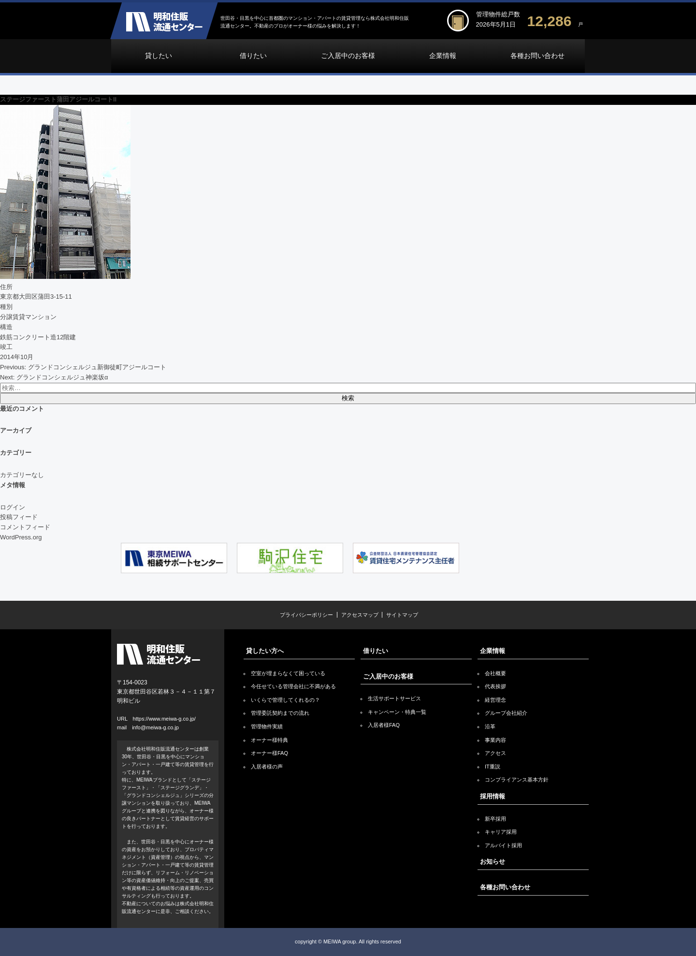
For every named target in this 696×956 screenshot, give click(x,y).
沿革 (490, 726)
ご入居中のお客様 (348, 55)
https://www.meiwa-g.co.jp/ (164, 719)
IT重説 (492, 766)
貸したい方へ (265, 650)
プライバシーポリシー (306, 615)
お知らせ (492, 861)
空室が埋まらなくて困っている (288, 673)
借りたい (253, 55)
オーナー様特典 (269, 740)
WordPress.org (21, 537)
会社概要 (495, 673)
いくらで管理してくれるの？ (285, 700)
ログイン (12, 507)
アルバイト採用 (503, 845)
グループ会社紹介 (506, 713)
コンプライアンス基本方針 (517, 779)
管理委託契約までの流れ (280, 713)
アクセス (495, 753)
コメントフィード (25, 527)
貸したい (158, 55)
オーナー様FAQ (269, 753)
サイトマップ (402, 615)
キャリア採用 (501, 832)
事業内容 (495, 740)
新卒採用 (495, 819)
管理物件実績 (267, 726)
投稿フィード (19, 517)
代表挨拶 (495, 686)
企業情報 (442, 55)
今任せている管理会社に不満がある (293, 686)
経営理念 (495, 700)
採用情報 (492, 796)
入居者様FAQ (384, 725)
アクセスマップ (359, 615)
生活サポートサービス (394, 698)
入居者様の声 (267, 766)
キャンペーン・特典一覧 (397, 712)
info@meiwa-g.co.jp (155, 727)
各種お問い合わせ (537, 55)
